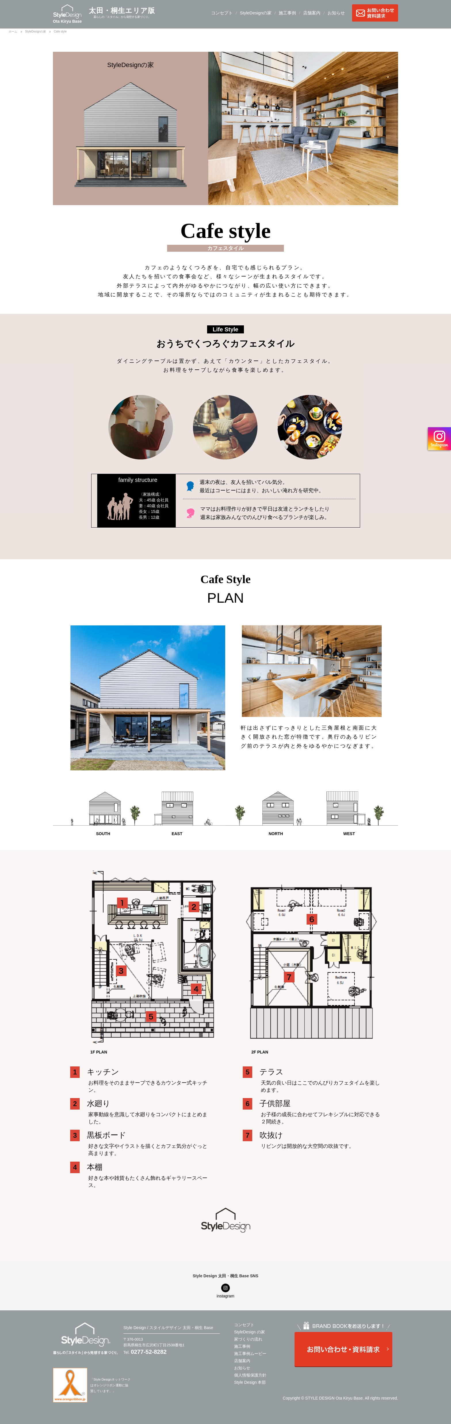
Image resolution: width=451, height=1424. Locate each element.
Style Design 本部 (250, 1382)
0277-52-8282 (149, 1352)
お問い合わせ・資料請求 (375, 13)
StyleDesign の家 (249, 1332)
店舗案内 (311, 12)
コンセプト (222, 12)
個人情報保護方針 (250, 1375)
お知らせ (336, 12)
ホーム (13, 31)
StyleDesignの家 (256, 12)
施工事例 (287, 12)
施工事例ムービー (250, 1353)
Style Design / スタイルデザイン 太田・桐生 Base (168, 1327)
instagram (225, 1296)
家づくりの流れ (248, 1339)
